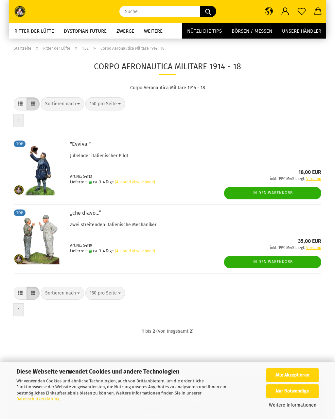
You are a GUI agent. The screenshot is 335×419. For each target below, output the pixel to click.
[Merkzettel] (301, 11)
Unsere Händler (301, 31)
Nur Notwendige (292, 391)
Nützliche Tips (204, 31)
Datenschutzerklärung (38, 398)
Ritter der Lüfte (34, 31)
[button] (269, 11)
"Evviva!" (80, 144)
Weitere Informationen (292, 405)
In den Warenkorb (273, 193)
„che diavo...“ (85, 213)
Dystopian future (85, 31)
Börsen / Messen (252, 31)
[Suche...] (208, 11)
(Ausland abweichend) (135, 182)
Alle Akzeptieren (292, 375)
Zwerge (125, 31)
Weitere (153, 31)
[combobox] (62, 103)
